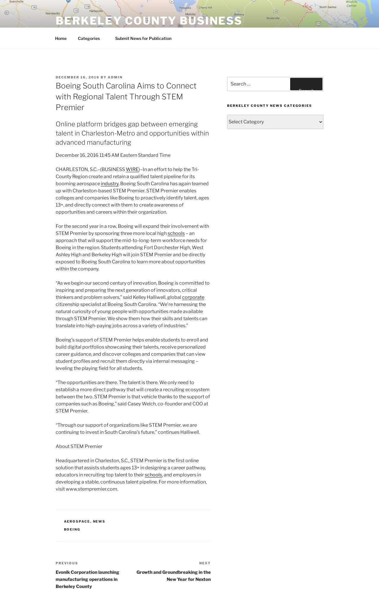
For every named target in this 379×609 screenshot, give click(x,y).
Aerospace (77, 521)
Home (61, 38)
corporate (193, 297)
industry (109, 183)
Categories (91, 38)
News (99, 521)
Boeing (72, 529)
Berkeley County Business (149, 20)
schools (176, 233)
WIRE (132, 169)
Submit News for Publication (143, 38)
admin (115, 77)
